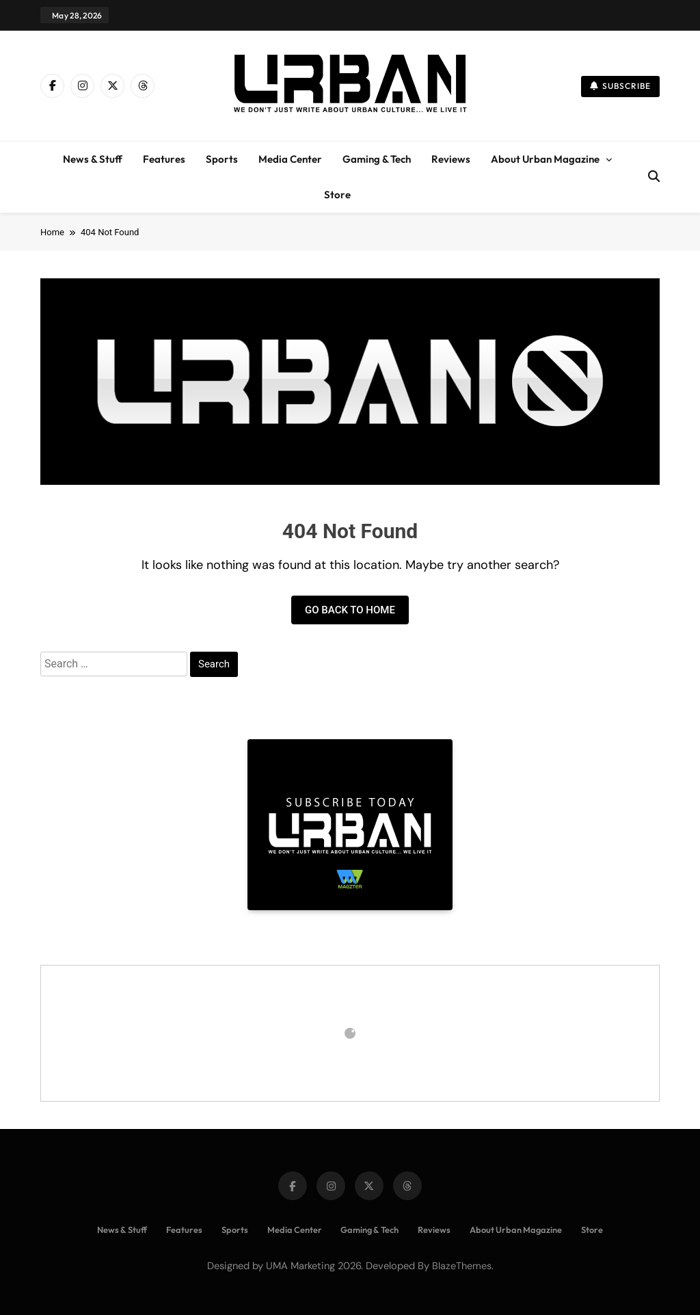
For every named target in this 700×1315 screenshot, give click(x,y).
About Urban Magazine (545, 158)
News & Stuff (92, 158)
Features (164, 158)
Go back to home (350, 610)
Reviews (450, 158)
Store (337, 194)
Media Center (290, 158)
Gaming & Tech (376, 158)
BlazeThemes (462, 1266)
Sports (222, 158)
